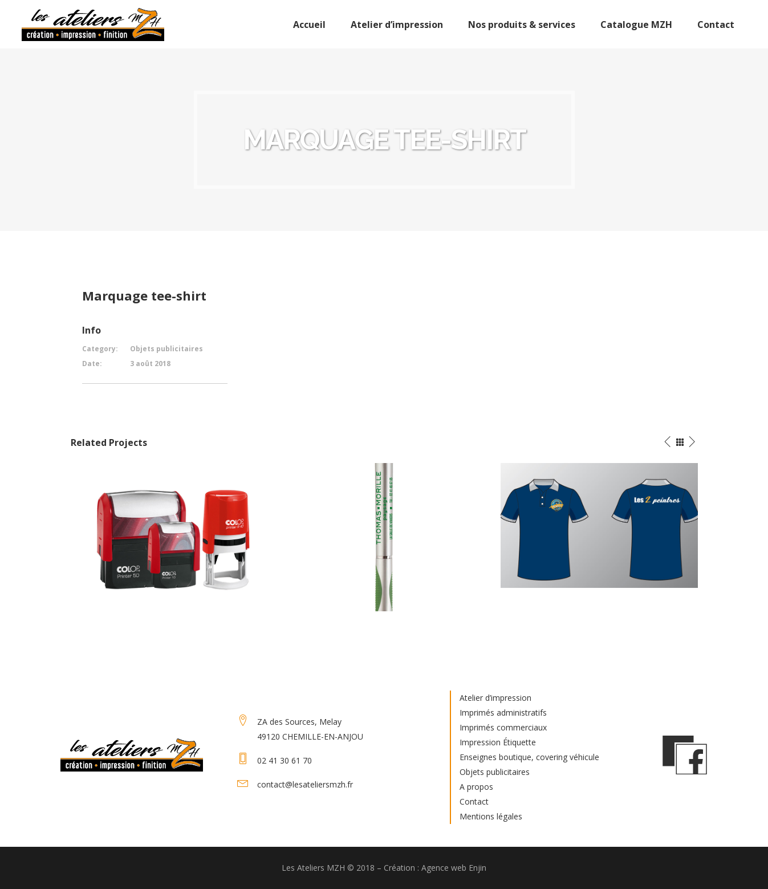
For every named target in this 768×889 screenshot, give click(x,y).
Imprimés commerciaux (503, 727)
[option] (169, 536)
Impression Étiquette (498, 742)
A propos (476, 786)
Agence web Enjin (453, 867)
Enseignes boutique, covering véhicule (529, 757)
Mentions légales (491, 816)
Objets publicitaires (495, 771)
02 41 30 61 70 (284, 760)
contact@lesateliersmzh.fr (305, 784)
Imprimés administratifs (503, 712)
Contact (474, 801)
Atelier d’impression (495, 697)
